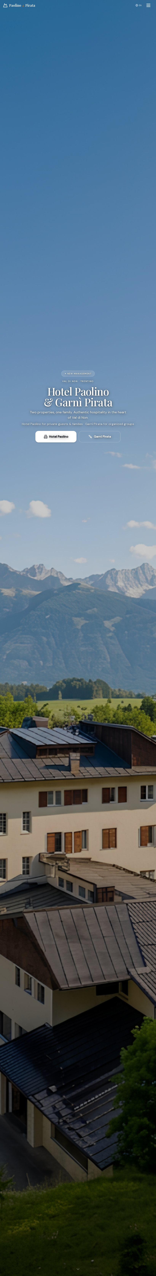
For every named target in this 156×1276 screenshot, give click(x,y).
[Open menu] (148, 5)
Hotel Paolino (56, 437)
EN (138, 5)
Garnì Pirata (99, 437)
